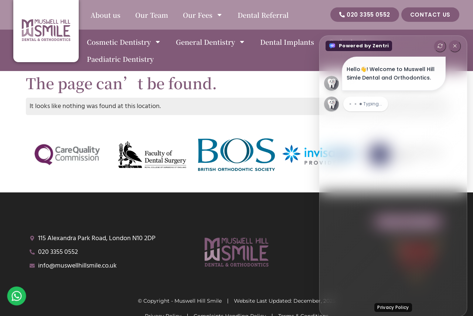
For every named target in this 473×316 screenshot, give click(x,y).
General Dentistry (210, 42)
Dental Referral (263, 15)
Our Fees (203, 15)
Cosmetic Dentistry (124, 42)
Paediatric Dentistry (120, 59)
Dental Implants (287, 42)
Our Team (151, 15)
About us (105, 15)
